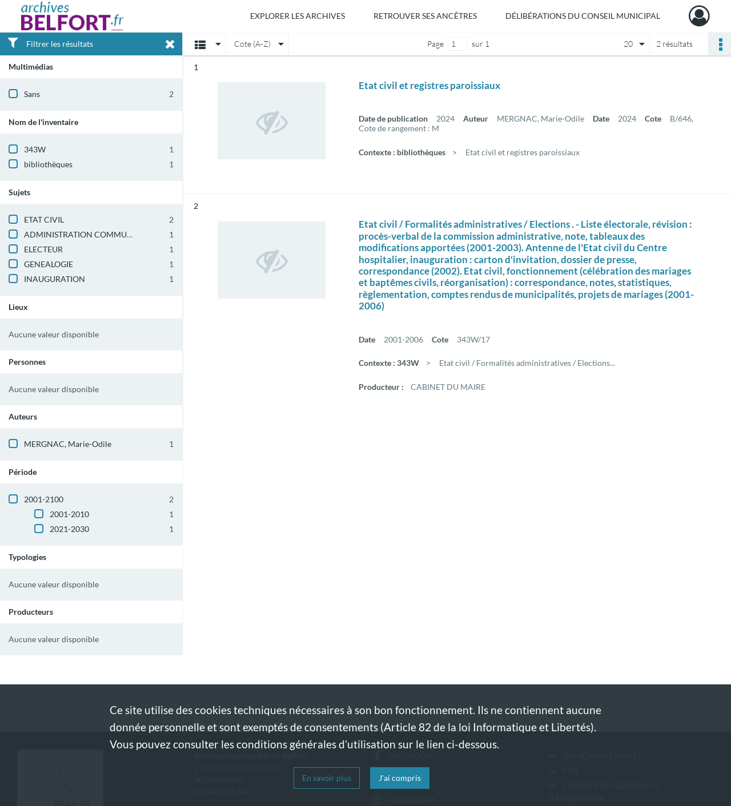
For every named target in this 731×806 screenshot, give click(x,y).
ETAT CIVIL (44, 219)
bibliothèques (48, 164)
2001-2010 (69, 514)
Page (435, 44)
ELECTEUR (43, 249)
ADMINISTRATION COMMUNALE (85, 234)
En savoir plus (326, 778)
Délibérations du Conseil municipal (582, 16)
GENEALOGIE (48, 264)
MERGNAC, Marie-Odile (67, 444)
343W (35, 149)
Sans (32, 94)
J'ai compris (400, 778)
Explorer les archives (297, 16)
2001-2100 (43, 499)
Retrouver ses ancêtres (425, 16)
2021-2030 (69, 529)
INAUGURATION (54, 279)
